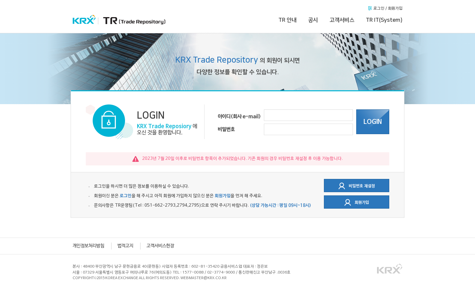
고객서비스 (342, 20)
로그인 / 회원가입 (387, 8)
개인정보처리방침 (88, 246)
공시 (313, 20)
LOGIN (373, 122)
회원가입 (356, 202)
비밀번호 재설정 (356, 186)
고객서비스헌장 (160, 246)
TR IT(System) (384, 20)
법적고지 (125, 246)
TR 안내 (287, 20)
